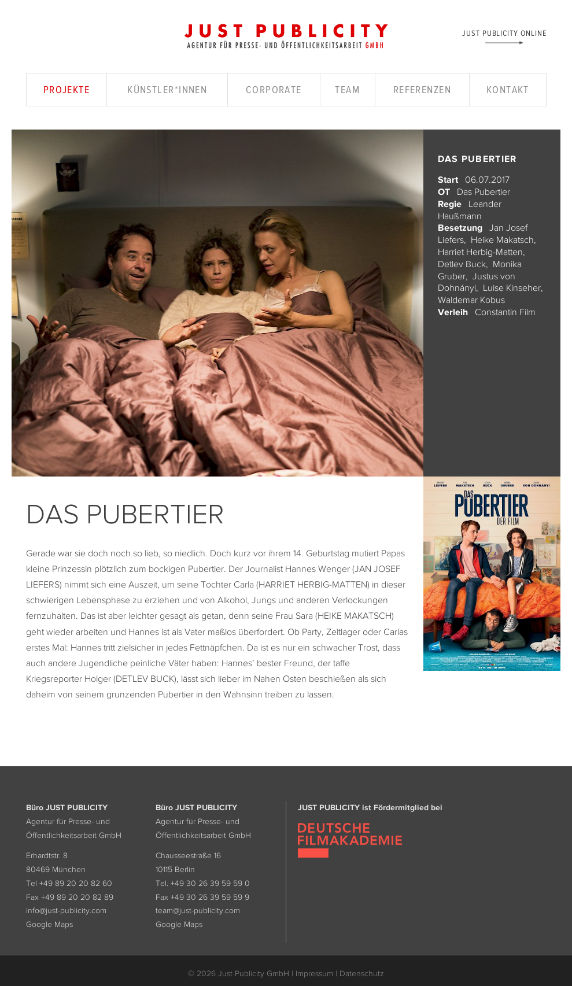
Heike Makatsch (502, 239)
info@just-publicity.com (66, 910)
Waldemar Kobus (471, 299)
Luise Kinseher (512, 287)
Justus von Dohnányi (476, 282)
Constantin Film (505, 311)
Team (347, 89)
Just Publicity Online (504, 32)
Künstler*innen (167, 89)
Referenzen (422, 89)
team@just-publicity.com (198, 910)
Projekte (66, 89)
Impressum (314, 973)
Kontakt (507, 89)
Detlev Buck (462, 263)
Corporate (274, 89)
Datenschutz (361, 973)
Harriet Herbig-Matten (480, 251)
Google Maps (49, 924)
